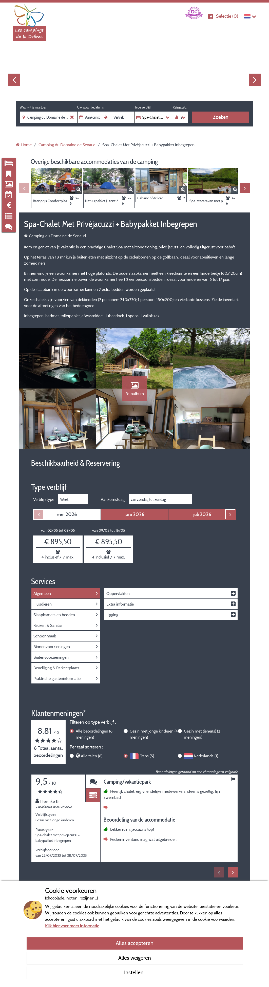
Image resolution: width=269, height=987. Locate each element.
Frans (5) (147, 755)
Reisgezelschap (180, 107)
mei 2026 (67, 514)
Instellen (134, 972)
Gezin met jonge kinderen (154, 734)
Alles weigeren (134, 957)
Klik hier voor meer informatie (72, 925)
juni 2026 (134, 514)
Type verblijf (142, 107)
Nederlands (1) (206, 755)
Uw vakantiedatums (90, 107)
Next (255, 80)
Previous (14, 80)
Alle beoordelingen (94, 734)
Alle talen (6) (91, 755)
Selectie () (227, 16)
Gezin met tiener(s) (202, 734)
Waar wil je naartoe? (33, 107)
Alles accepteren (134, 943)
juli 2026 (202, 514)
